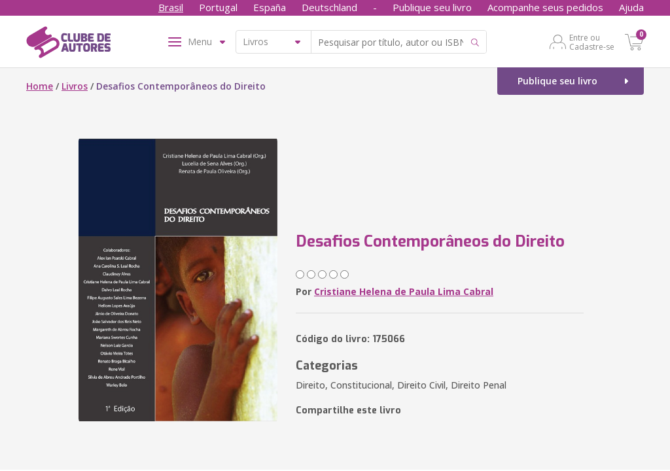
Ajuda (631, 7)
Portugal (218, 7)
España (269, 7)
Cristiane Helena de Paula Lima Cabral (403, 291)
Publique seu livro (432, 7)
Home (39, 86)
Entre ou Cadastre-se (591, 42)
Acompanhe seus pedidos (545, 7)
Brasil (170, 7)
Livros (75, 86)
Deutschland (329, 7)
